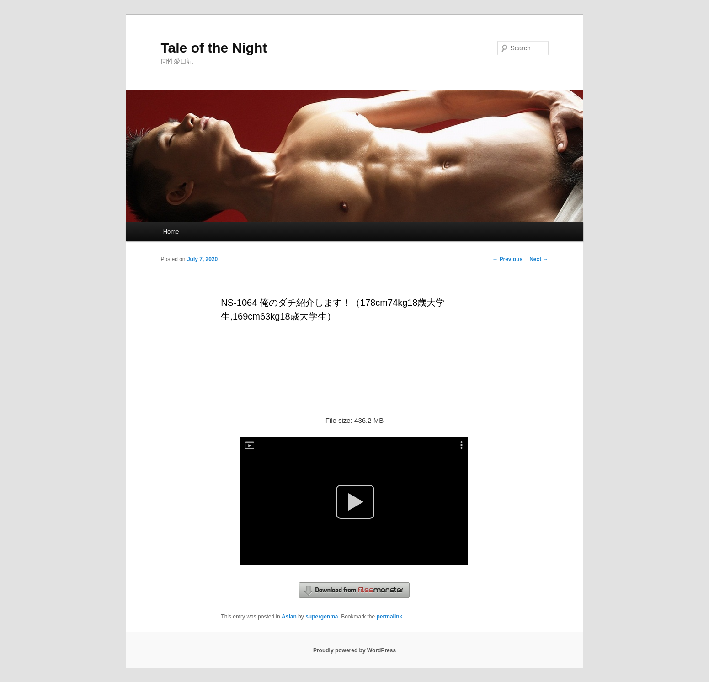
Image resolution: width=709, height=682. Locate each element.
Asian (289, 616)
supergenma (321, 616)
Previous (507, 259)
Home (171, 231)
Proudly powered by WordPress (354, 650)
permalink (390, 616)
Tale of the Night (214, 47)
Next (538, 259)
